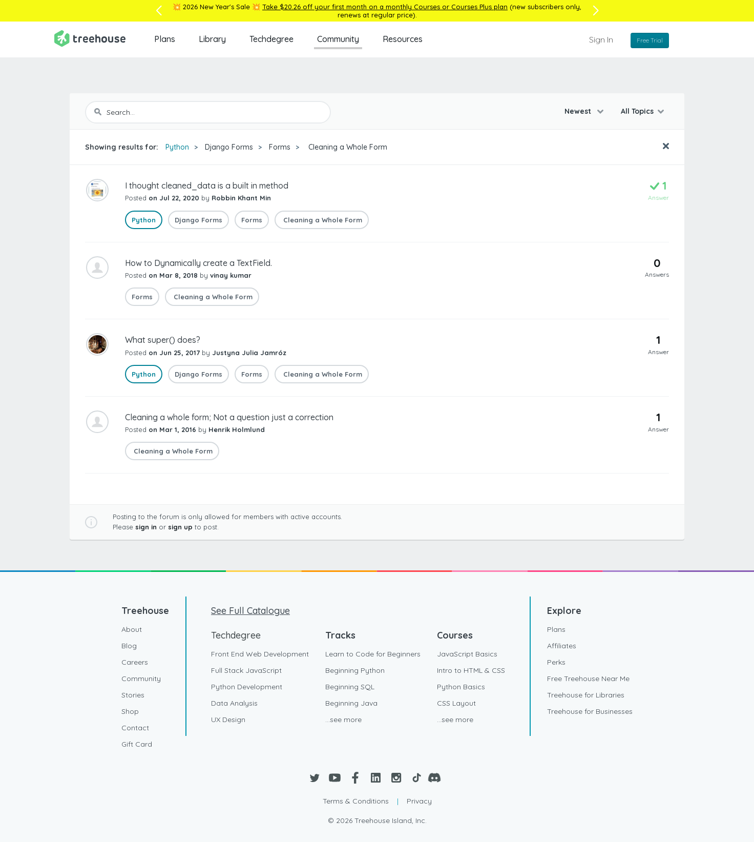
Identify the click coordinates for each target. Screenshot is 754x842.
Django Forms (229, 147)
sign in (146, 527)
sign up (180, 527)
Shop (130, 711)
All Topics (637, 111)
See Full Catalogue (250, 611)
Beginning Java (351, 703)
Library (212, 39)
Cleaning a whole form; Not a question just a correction (229, 417)
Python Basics (461, 686)
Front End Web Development (260, 654)
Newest (578, 111)
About (131, 629)
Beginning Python (355, 670)
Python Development (246, 686)
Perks (556, 662)
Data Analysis (234, 703)
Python (177, 147)
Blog (129, 645)
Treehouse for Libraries (585, 695)
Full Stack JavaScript (246, 670)
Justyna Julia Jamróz (249, 352)
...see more (343, 719)
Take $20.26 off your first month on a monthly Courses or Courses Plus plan (385, 7)
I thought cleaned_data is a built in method (206, 185)
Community (338, 39)
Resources (403, 39)
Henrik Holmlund (236, 429)
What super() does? (162, 340)
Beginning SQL (349, 686)
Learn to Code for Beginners (373, 654)
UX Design (228, 719)
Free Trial (650, 40)
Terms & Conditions (356, 801)
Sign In (601, 39)
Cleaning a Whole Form (346, 147)
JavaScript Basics (467, 654)
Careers (134, 662)
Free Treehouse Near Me (588, 678)
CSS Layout (456, 703)
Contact (135, 727)
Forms (279, 147)
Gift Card (136, 744)
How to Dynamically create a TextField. (198, 263)
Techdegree (271, 39)
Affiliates (561, 645)
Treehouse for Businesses (590, 711)
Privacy (419, 801)
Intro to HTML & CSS (471, 670)
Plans (164, 39)
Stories (132, 695)
